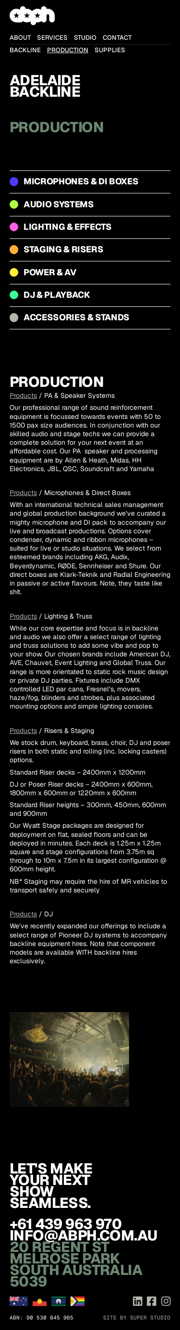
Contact (117, 38)
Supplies (110, 50)
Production (67, 50)
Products (23, 395)
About (20, 38)
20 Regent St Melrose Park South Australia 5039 (76, 1264)
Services (52, 38)
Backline (25, 50)
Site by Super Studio (136, 1317)
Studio (85, 38)
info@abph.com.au (83, 1235)
